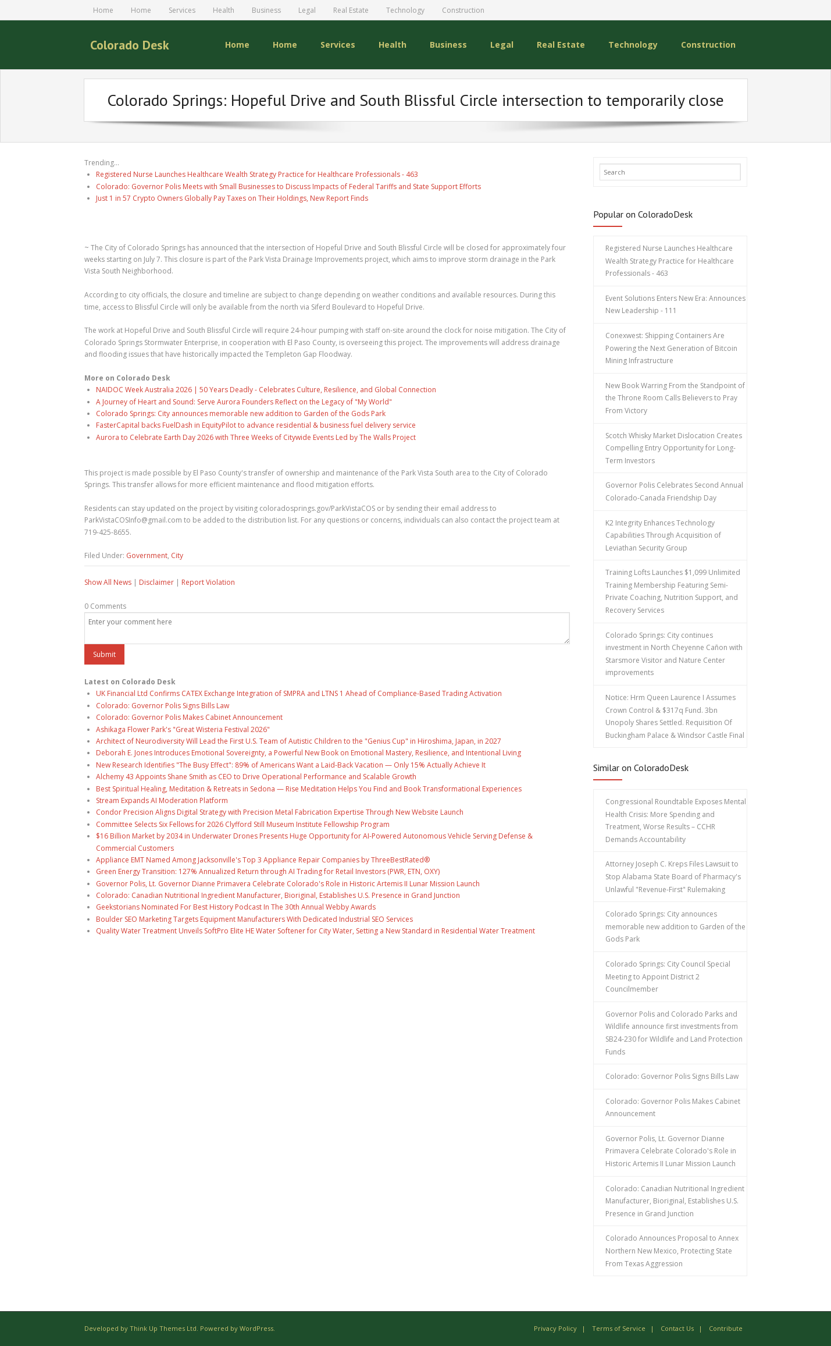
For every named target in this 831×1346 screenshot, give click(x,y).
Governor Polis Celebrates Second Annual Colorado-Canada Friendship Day (674, 491)
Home (103, 10)
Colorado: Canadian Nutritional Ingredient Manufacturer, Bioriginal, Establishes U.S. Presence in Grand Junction (278, 895)
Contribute (726, 1328)
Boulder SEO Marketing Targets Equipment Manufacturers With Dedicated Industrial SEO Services (254, 919)
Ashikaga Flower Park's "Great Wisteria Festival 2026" (183, 729)
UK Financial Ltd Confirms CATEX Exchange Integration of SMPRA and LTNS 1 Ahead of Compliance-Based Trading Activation (299, 693)
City (177, 555)
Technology (405, 10)
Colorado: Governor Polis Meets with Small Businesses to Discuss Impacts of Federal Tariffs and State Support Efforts (288, 186)
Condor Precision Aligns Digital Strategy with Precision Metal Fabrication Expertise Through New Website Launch (279, 812)
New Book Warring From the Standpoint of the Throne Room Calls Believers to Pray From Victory (675, 398)
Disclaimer (156, 582)
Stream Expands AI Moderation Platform (162, 800)
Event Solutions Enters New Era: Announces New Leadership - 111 (675, 304)
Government (146, 555)
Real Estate (351, 10)
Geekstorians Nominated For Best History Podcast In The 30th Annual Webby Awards (236, 907)
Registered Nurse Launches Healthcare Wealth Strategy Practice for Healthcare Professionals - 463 (257, 174)
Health (223, 10)
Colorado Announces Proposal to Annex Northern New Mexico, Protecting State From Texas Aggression (672, 1250)
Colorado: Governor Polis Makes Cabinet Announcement (189, 717)
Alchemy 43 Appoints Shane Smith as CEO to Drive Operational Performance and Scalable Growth (256, 777)
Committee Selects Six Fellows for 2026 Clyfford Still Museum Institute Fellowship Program (243, 824)
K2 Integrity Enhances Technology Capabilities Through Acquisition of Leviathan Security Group (663, 535)
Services (182, 10)
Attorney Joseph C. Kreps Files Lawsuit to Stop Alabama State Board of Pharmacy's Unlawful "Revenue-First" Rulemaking (673, 876)
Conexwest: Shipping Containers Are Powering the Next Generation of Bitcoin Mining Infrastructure (671, 348)
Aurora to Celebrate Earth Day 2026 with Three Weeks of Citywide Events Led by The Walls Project (256, 437)
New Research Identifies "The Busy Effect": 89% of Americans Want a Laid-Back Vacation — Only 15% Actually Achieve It (291, 765)
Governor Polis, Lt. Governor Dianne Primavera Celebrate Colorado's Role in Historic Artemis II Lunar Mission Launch (288, 884)
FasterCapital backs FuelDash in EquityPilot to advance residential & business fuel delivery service (256, 425)
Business (266, 10)
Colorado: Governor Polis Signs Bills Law (162, 706)
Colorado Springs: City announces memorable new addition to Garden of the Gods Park (241, 413)
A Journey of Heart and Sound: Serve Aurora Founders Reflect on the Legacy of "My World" (244, 402)
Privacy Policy (555, 1328)
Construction (463, 10)
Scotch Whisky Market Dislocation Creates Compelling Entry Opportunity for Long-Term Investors (673, 448)
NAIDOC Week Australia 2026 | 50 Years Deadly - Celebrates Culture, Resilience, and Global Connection (266, 390)
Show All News (107, 582)
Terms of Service (618, 1328)
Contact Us (677, 1328)
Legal (307, 10)
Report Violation (208, 582)
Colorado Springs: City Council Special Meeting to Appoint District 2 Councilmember (667, 976)
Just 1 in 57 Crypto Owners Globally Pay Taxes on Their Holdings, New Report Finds (232, 198)
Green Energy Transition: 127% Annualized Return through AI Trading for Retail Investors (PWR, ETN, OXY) (268, 871)
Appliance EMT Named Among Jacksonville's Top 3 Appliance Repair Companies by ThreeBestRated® (263, 860)
